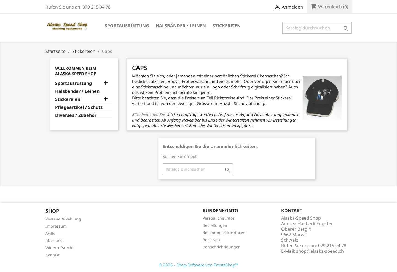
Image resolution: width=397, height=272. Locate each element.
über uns (53, 240)
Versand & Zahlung (63, 219)
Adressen (211, 239)
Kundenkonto (220, 211)
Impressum (56, 226)
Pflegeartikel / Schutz (79, 107)
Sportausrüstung (127, 26)
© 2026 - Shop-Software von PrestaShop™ (198, 265)
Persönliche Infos (219, 218)
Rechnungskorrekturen (224, 232)
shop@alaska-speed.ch (320, 251)
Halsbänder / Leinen (181, 26)
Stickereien (227, 26)
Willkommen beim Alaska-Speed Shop (75, 70)
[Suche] (317, 28)
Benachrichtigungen (222, 246)
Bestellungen (215, 225)
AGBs (50, 233)
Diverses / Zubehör (75, 115)
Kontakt (52, 254)
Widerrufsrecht (59, 247)
